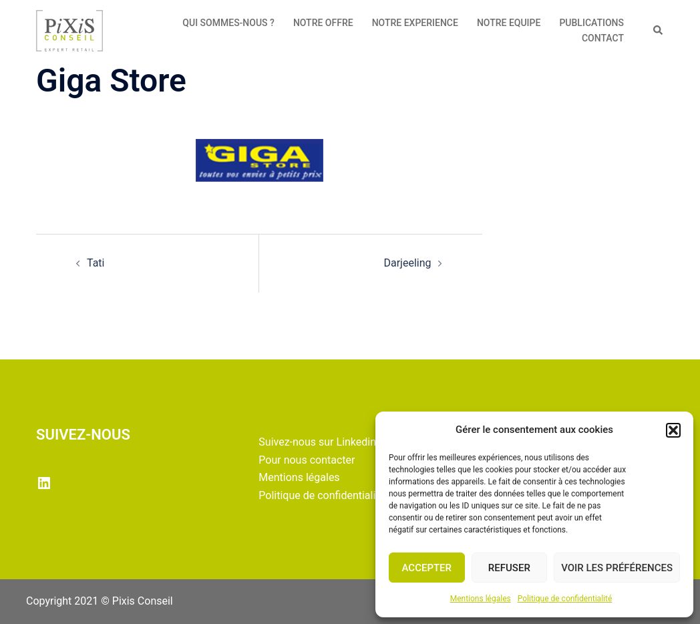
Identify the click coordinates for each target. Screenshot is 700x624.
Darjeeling (407, 263)
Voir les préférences (617, 568)
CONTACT (603, 38)
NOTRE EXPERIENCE (415, 22)
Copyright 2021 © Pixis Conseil (99, 601)
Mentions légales (480, 598)
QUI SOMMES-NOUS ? (228, 22)
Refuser (509, 568)
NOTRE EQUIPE (509, 22)
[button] (673, 430)
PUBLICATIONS (591, 22)
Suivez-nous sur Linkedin (317, 442)
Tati (96, 263)
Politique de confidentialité (565, 598)
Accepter (427, 568)
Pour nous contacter (306, 460)
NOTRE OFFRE (323, 22)
